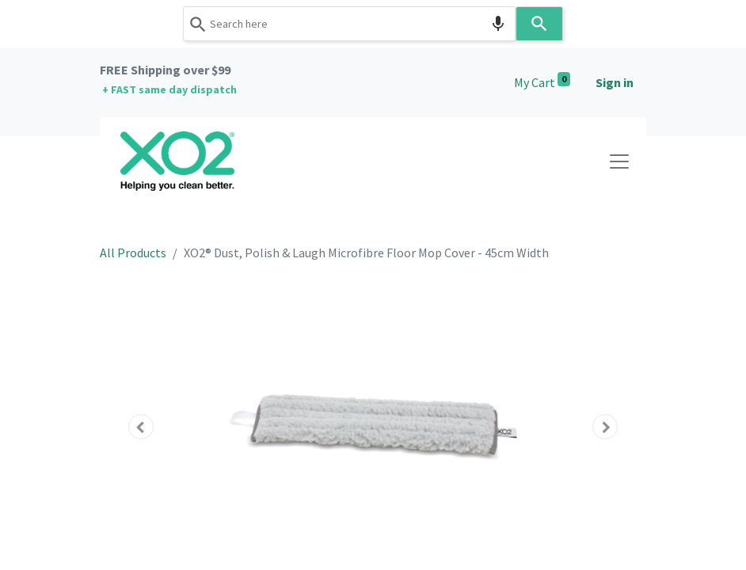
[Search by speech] (498, 23)
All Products (133, 252)
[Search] (539, 23)
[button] (141, 427)
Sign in (615, 82)
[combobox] (349, 23)
